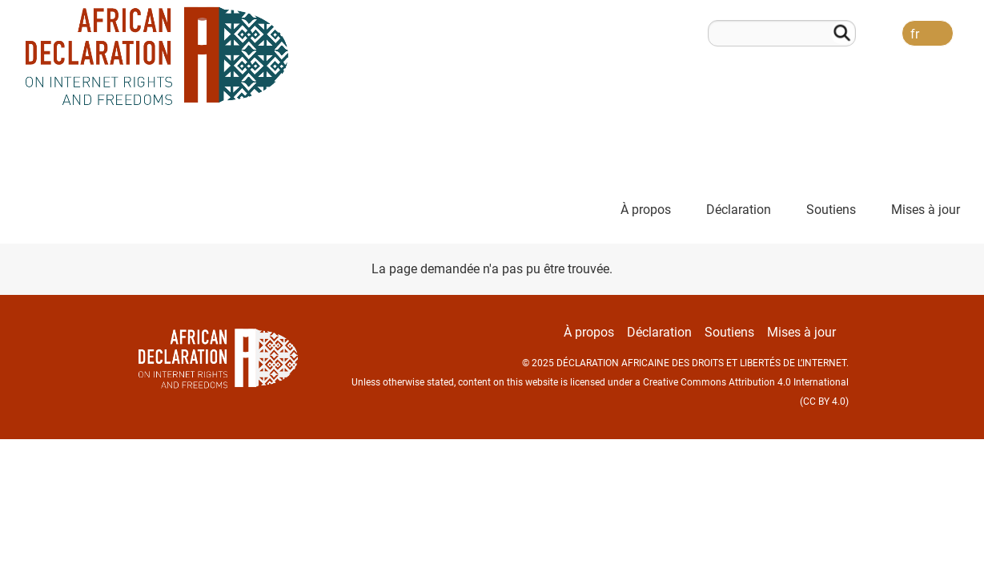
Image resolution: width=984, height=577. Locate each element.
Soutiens (831, 209)
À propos (646, 209)
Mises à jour (925, 209)
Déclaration (738, 209)
